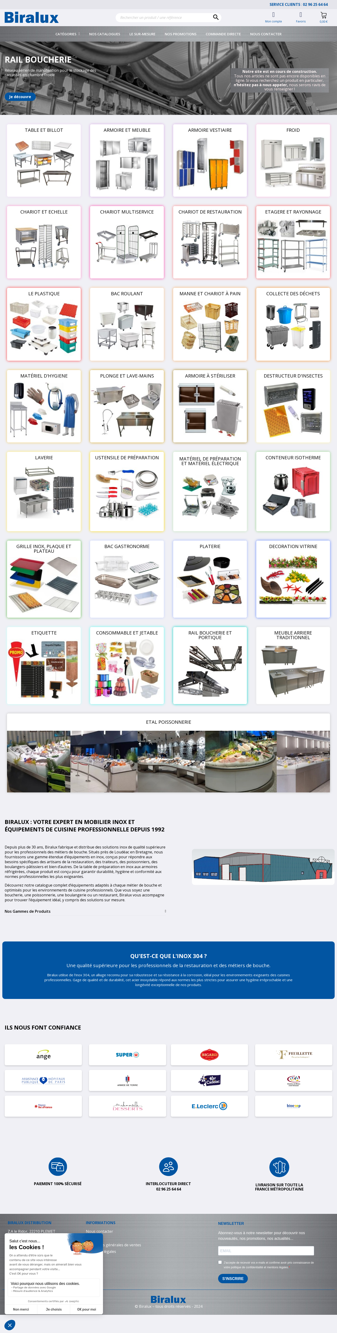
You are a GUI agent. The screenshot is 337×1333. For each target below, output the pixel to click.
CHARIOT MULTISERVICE (127, 212)
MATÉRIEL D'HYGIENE (44, 376)
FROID (293, 130)
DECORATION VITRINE (293, 546)
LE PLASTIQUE (44, 293)
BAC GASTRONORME (127, 546)
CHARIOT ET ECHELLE (44, 212)
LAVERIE (44, 457)
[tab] (85, 911)
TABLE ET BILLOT (44, 130)
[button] (20, 97)
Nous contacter (266, 34)
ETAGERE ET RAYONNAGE (293, 212)
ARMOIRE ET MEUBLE (127, 130)
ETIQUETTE (44, 633)
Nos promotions (180, 34)
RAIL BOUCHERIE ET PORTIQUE (210, 635)
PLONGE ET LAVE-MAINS (127, 376)
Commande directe (223, 34)
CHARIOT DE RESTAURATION (210, 212)
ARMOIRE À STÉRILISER (210, 376)
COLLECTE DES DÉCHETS (293, 293)
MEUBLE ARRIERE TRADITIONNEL (293, 635)
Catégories (67, 34)
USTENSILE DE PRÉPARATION (127, 457)
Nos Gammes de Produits (28, 911)
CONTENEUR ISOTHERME (293, 457)
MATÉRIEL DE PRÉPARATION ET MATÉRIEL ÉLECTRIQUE (210, 461)
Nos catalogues (104, 34)
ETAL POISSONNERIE (168, 722)
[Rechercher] (168, 17)
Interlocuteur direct (168, 1183)
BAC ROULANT (127, 293)
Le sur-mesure (142, 34)
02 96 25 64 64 (317, 4)
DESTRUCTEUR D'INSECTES (293, 376)
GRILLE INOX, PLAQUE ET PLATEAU (43, 548)
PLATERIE (210, 546)
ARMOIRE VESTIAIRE (210, 130)
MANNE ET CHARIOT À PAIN (210, 293)
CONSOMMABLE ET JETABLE (127, 633)
